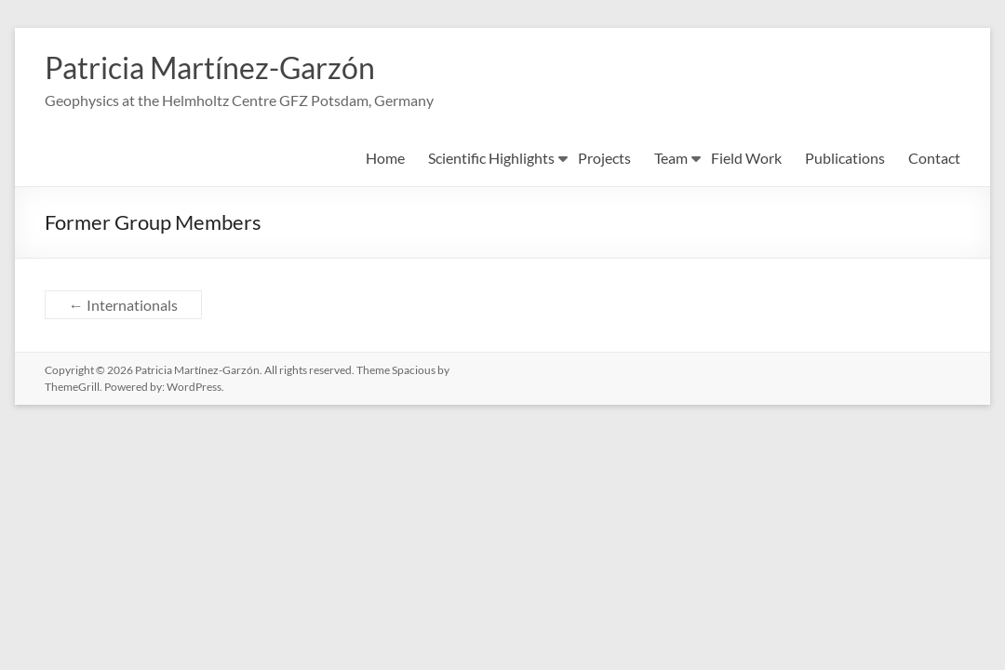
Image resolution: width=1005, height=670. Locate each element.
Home (385, 159)
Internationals (123, 306)
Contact (934, 159)
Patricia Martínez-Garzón (230, 67)
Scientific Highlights (491, 159)
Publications (845, 159)
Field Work (746, 159)
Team (671, 159)
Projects (604, 159)
